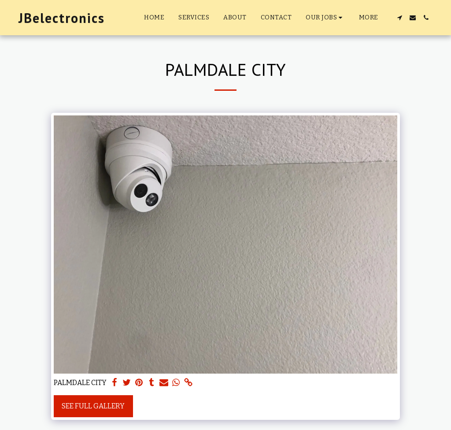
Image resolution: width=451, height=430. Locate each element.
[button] (325, 17)
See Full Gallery (93, 406)
